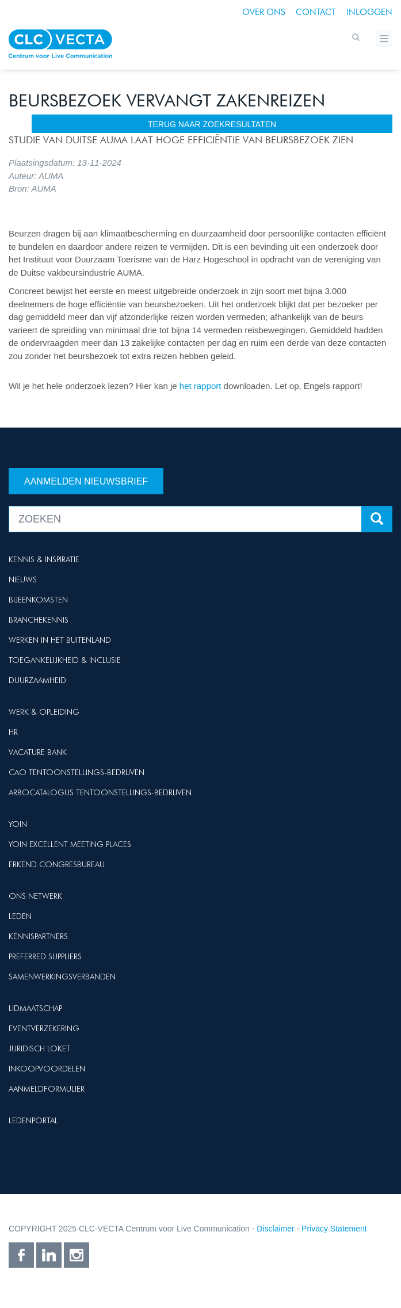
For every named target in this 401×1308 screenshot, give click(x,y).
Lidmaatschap (35, 1008)
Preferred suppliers (45, 956)
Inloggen (369, 12)
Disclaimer (275, 1228)
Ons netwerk (35, 896)
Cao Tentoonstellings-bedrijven (76, 772)
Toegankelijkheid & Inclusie (65, 660)
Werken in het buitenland (60, 640)
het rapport (202, 386)
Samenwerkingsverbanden (62, 976)
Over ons (263, 12)
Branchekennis (38, 619)
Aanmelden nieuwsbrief (86, 481)
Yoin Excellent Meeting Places (70, 844)
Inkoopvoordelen (47, 1068)
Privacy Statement (334, 1228)
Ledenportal (33, 1120)
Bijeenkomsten (38, 599)
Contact (316, 12)
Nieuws (23, 579)
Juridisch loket (39, 1048)
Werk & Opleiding (44, 711)
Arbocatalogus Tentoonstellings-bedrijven (100, 792)
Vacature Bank (38, 752)
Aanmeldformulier (47, 1088)
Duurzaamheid (37, 680)
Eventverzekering (44, 1028)
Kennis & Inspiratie (44, 559)
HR (13, 732)
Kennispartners (38, 936)
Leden (20, 916)
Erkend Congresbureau (57, 864)
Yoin (18, 824)
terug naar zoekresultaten (212, 124)
